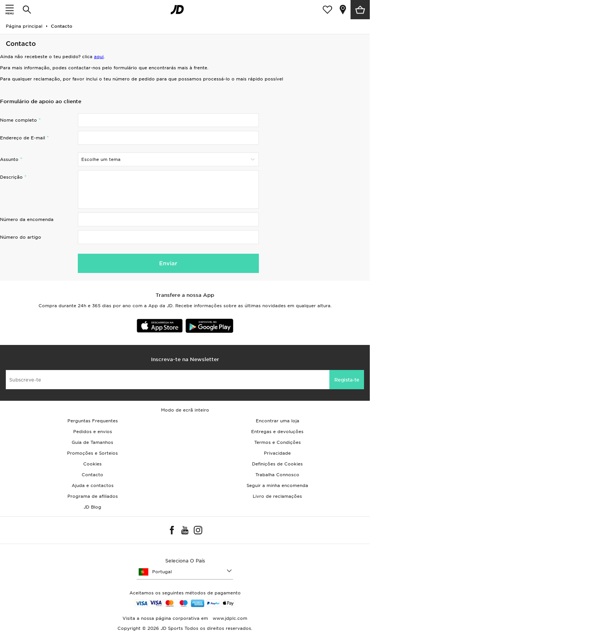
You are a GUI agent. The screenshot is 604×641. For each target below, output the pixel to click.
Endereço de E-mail (22, 138)
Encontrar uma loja (277, 420)
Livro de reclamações (277, 496)
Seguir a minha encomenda (277, 485)
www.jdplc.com (229, 618)
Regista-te (346, 380)
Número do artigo (20, 237)
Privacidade (277, 453)
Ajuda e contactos (93, 485)
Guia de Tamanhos (92, 442)
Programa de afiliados (92, 496)
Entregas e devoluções (277, 431)
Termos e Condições (277, 442)
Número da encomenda (27, 219)
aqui (99, 56)
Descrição (11, 177)
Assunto (9, 159)
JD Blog (92, 507)
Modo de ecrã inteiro (185, 410)
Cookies (92, 464)
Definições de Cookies (277, 464)
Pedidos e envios (92, 431)
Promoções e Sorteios (92, 453)
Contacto (92, 474)
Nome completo (18, 120)
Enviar (168, 263)
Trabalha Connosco (277, 474)
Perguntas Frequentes (92, 420)
